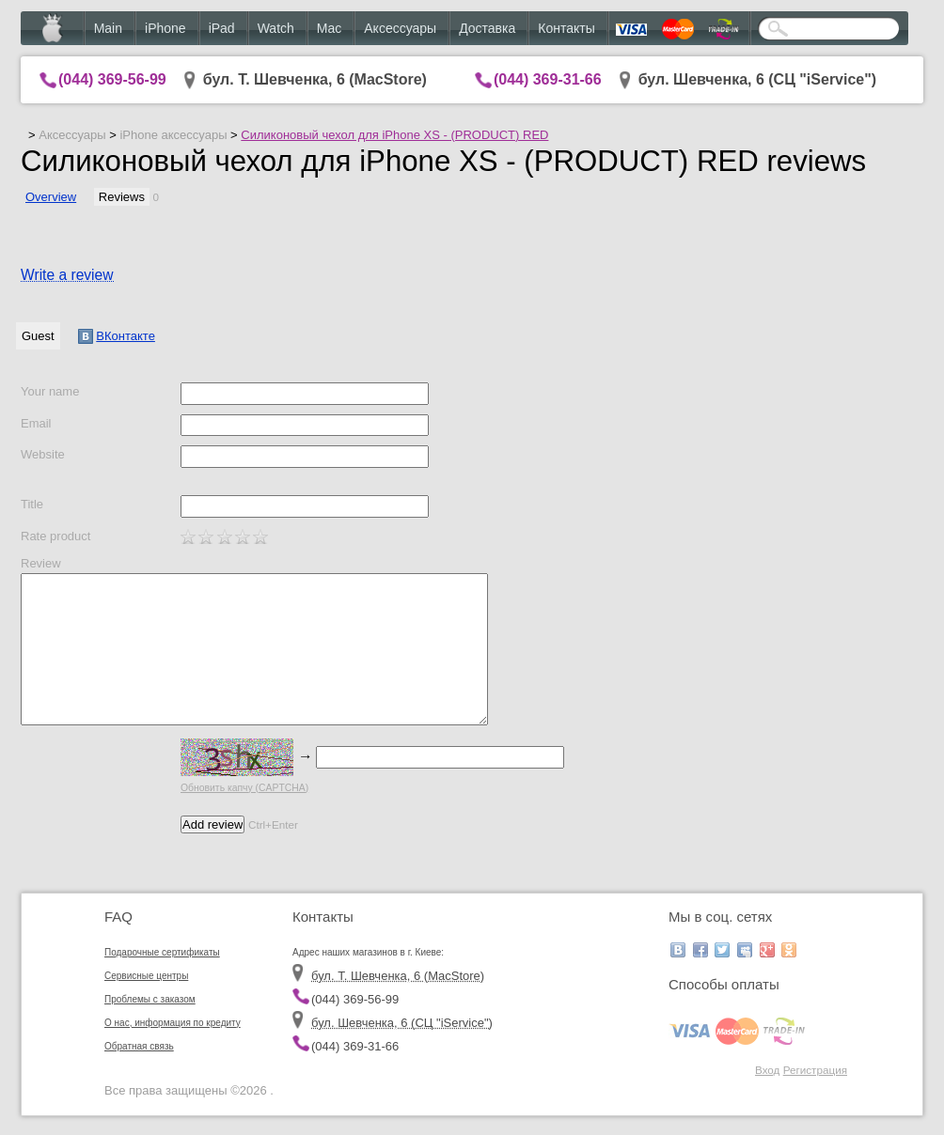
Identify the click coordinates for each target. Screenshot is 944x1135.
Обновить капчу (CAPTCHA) (244, 788)
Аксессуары (400, 28)
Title (32, 504)
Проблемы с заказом (150, 999)
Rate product (55, 536)
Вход (767, 1070)
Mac (329, 28)
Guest (38, 336)
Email (36, 423)
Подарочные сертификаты (162, 952)
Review (41, 563)
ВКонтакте (116, 336)
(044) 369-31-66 (548, 79)
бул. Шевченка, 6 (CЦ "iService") (757, 79)
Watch (276, 28)
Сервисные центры (146, 976)
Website (43, 454)
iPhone (165, 28)
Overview (50, 197)
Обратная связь (139, 1046)
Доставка (487, 28)
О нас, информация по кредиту (172, 1023)
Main (108, 28)
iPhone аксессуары (173, 135)
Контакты (566, 28)
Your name (50, 391)
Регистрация (815, 1070)
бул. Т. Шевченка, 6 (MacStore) (315, 79)
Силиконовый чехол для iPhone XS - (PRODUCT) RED (394, 135)
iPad (222, 28)
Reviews (122, 197)
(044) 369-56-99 (112, 79)
